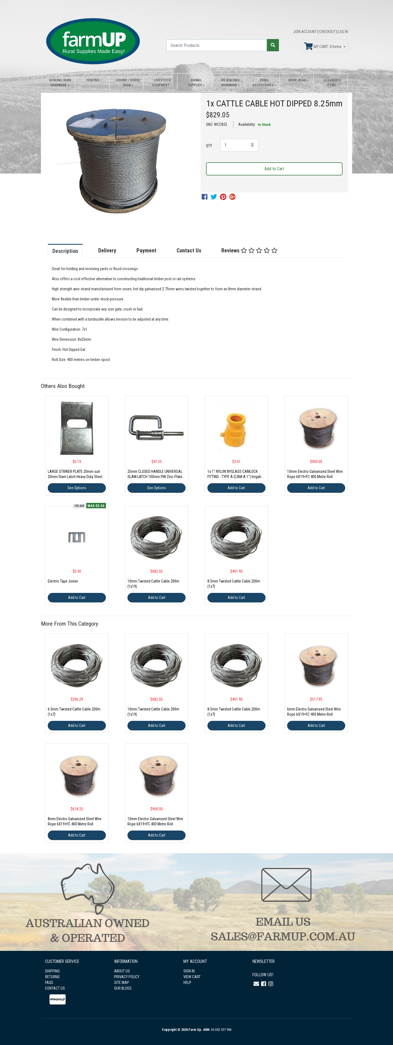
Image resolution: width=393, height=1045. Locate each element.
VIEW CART (192, 977)
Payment (146, 250)
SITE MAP (121, 982)
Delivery (107, 250)
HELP (187, 982)
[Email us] (256, 984)
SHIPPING (52, 971)
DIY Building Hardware (230, 82)
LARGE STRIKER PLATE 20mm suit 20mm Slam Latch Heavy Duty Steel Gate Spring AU (75, 476)
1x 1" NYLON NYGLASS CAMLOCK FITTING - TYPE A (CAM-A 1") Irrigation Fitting (236, 476)
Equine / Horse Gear (128, 82)
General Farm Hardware (60, 82)
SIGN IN (189, 971)
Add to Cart (274, 168)
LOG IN (343, 31)
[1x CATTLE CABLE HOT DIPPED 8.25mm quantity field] (239, 145)
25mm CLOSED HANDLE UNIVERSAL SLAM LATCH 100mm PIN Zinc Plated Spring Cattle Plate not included (155, 476)
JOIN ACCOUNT (305, 31)
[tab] (71, 251)
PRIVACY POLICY (126, 977)
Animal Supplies (195, 82)
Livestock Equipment (161, 82)
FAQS (49, 982)
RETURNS (52, 977)
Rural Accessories (263, 82)
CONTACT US (55, 988)
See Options (76, 488)
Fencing (92, 80)
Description (65, 251)
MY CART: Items (323, 46)
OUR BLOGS (123, 988)
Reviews (249, 250)
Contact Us (189, 250)
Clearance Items (332, 82)
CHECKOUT (328, 31)
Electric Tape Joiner (63, 581)
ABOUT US (122, 971)
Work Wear (297, 80)
